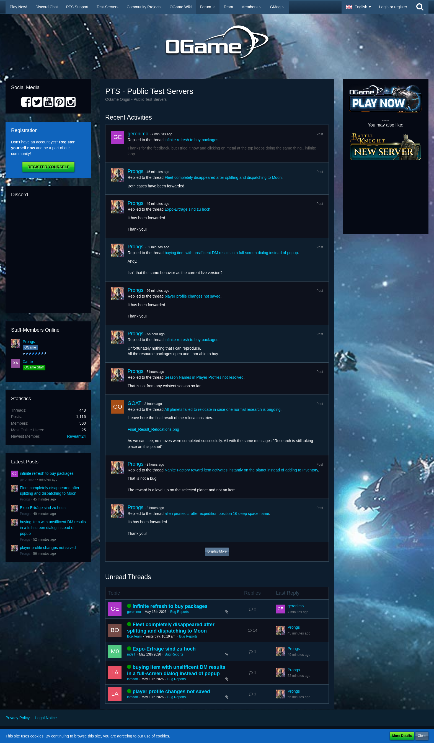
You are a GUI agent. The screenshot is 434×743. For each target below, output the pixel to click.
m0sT (131, 654)
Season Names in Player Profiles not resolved (204, 377)
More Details (402, 736)
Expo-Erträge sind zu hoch (43, 507)
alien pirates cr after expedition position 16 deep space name (217, 513)
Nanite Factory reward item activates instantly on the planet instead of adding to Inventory (241, 470)
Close (422, 736)
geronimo (27, 479)
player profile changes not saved (48, 547)
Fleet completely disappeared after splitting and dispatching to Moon (223, 177)
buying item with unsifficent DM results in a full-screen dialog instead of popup (53, 527)
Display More (217, 551)
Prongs (29, 341)
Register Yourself (48, 167)
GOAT (134, 403)
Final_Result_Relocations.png (153, 429)
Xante (28, 361)
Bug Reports (179, 612)
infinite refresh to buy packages (47, 473)
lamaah (132, 679)
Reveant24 (76, 436)
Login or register (393, 7)
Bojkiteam (134, 636)
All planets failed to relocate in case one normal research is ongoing (222, 409)
